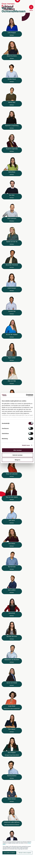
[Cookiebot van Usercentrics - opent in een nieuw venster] (26, 395)
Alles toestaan (17, 450)
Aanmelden (17, 821)
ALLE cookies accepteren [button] (9, 852)
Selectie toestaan (18, 455)
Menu (31, 8)
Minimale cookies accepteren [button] (25, 852)
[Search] (16, 840)
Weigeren (17, 459)
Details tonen (26, 445)
